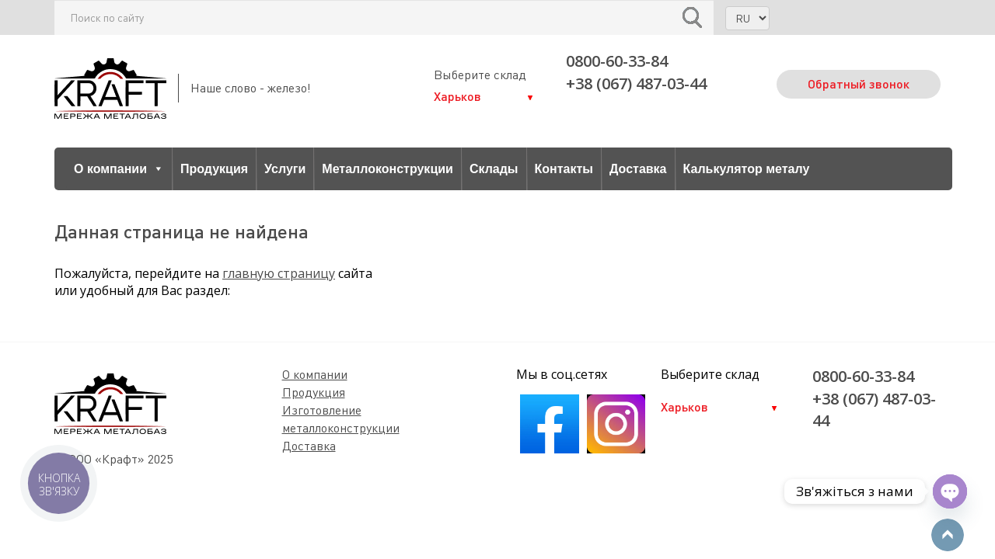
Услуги (284, 168)
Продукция (214, 168)
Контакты (564, 168)
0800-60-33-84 (617, 60)
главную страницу (278, 273)
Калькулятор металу (746, 168)
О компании (119, 169)
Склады (494, 168)
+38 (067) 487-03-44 (636, 83)
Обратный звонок (858, 83)
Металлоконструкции (387, 168)
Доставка (638, 168)
